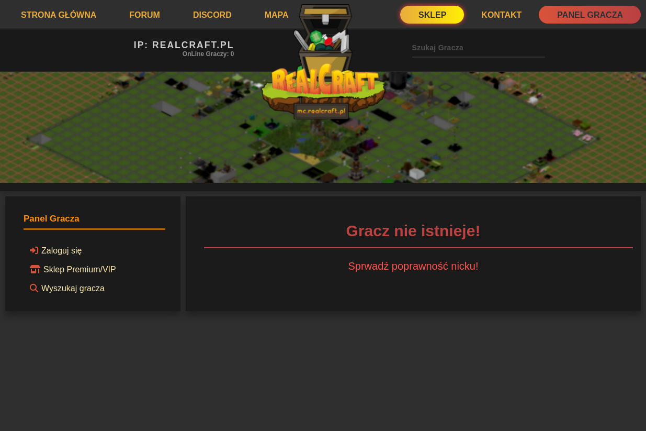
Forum (144, 14)
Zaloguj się (54, 250)
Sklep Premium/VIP (71, 269)
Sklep (432, 14)
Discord (212, 14)
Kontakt (501, 14)
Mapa (277, 14)
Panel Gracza (590, 14)
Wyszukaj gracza (66, 288)
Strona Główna (58, 14)
